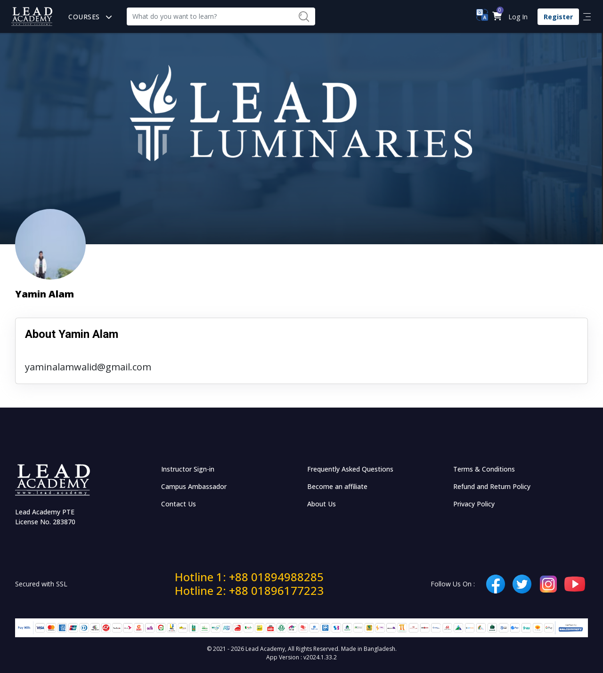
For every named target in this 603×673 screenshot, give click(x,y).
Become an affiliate (337, 486)
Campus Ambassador (194, 486)
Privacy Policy (474, 503)
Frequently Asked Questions (350, 469)
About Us (321, 503)
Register (558, 16)
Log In (518, 16)
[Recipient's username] (210, 16)
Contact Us (178, 503)
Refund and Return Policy (491, 486)
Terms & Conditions (484, 469)
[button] (496, 16)
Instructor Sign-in (187, 469)
